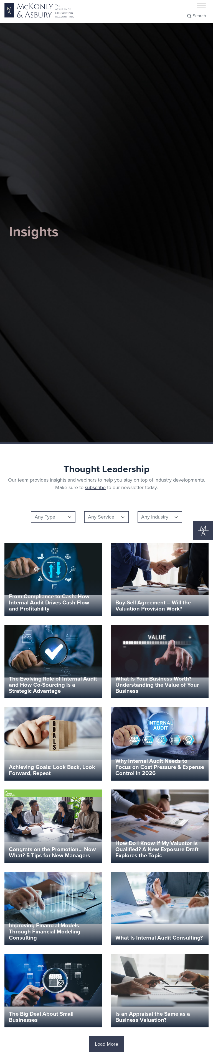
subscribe (95, 487)
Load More (106, 1044)
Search (196, 16)
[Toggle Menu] (201, 5)
